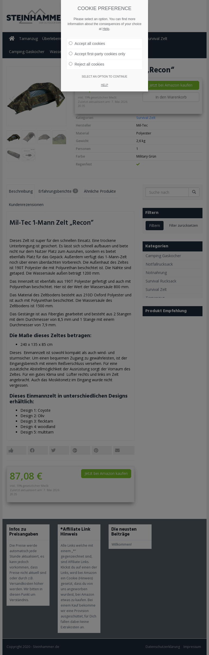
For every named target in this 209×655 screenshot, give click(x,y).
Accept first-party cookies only (97, 54)
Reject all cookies (86, 64)
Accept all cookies (87, 43)
